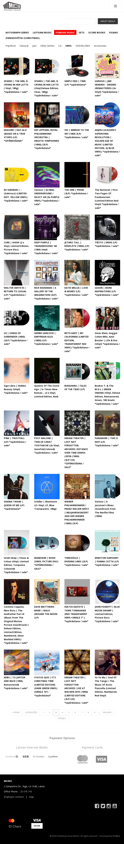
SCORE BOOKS (96, 32)
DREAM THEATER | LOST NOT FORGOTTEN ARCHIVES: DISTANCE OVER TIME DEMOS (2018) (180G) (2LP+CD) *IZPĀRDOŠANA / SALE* (76, 453)
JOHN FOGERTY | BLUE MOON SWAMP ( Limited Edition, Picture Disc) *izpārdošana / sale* (107, 614)
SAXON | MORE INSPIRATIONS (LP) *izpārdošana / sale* (107, 291)
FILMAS (113, 32)
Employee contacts (14, 796)
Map (31, 796)
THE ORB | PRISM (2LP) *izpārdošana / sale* (76, 193)
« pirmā (16, 712)
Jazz (34, 45)
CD (60, 45)
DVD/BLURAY (83, 45)
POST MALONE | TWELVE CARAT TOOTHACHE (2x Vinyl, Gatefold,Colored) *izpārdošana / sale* (47, 445)
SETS (81, 32)
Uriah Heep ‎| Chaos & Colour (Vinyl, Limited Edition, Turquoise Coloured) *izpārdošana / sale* (16, 565)
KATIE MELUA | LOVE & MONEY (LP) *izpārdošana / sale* (76, 291)
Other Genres (47, 45)
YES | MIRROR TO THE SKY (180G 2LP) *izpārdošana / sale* (76, 133)
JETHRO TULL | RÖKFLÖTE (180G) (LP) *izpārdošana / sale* (76, 246)
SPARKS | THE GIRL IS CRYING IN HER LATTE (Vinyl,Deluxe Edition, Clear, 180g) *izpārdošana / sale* (46, 88)
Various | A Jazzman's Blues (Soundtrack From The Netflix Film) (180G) (105, 509)
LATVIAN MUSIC (42, 32)
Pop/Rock (10, 45)
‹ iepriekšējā (31, 712)
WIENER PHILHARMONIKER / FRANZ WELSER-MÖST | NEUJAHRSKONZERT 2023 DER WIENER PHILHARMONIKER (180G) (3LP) (76, 512)
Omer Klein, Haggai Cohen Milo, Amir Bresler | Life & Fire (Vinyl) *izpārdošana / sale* (107, 340)
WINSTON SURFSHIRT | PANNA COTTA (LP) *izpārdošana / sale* (107, 561)
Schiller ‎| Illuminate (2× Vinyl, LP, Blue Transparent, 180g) (45, 505)
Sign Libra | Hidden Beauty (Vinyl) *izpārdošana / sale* (16, 389)
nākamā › (107, 712)
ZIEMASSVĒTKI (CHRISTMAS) (22, 38)
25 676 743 (26, 791)
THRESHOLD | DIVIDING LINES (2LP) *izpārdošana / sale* (76, 561)
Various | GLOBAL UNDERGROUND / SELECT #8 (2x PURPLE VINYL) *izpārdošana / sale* (46, 197)
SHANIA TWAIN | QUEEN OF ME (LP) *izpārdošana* (14, 505)
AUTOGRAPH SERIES (17, 32)
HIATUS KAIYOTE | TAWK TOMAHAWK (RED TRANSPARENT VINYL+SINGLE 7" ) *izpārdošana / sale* (76, 614)
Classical (24, 45)
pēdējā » (62, 718)
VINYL (68, 45)
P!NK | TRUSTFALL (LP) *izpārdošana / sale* (15, 442)
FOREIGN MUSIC (65, 32)
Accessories (100, 45)
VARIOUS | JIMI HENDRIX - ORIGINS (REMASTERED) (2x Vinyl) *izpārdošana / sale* (107, 88)
